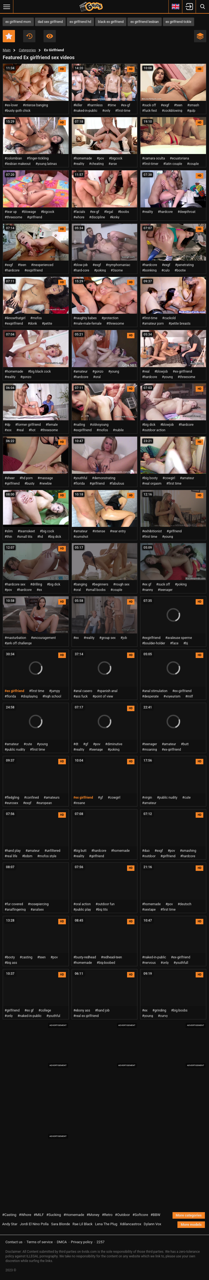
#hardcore (165, 212)
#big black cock (39, 371)
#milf (189, 696)
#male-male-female (87, 323)
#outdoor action (153, 430)
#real (145, 371)
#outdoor (148, 856)
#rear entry (118, 531)
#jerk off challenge (18, 643)
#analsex (37, 909)
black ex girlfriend (111, 22)
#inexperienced (42, 265)
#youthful (80, 478)
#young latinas (46, 164)
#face (174, 643)
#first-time (122, 111)
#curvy (163, 1016)
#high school (51, 696)
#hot (32, 430)
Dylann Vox (152, 1224)
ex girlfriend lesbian (144, 22)
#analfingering (15, 909)
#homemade (82, 158)
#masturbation (15, 638)
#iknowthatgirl (15, 318)
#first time (173, 483)
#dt (75, 744)
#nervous (149, 963)
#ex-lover (11, 105)
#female (52, 425)
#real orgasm (151, 483)
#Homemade (73, 1215)
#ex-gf (125, 105)
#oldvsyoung (99, 425)
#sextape (148, 909)
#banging (80, 584)
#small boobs (96, 590)
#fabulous (116, 483)
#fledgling (12, 797)
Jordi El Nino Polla (34, 1224)
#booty (10, 957)
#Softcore (140, 1215)
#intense (99, 531)
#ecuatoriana (179, 158)
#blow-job (80, 265)
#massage (45, 478)
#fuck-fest (149, 111)
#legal (108, 212)
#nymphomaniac (118, 265)
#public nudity (15, 749)
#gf (85, 744)
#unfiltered (52, 851)
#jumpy (54, 691)
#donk (32, 323)
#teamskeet (26, 531)
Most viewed (49, 36)
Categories (27, 50)
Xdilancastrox (130, 1224)
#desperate (150, 696)
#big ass (11, 963)
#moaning (149, 749)
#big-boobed (106, 963)
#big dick (148, 425)
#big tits (102, 909)
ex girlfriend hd (80, 22)
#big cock (47, 531)
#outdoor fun (105, 904)
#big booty (150, 478)
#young (113, 371)
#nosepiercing (38, 904)
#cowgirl (168, 478)
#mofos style (46, 856)
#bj (185, 643)
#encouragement (43, 638)
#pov (100, 158)
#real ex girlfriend (86, 1016)
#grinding (159, 1010)
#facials (79, 212)
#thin (8, 537)
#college (45, 1010)
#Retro (107, 1215)
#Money (93, 1215)
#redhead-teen (111, 957)
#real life (11, 856)
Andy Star (9, 1224)
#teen (178, 105)
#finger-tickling (38, 158)
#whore (78, 217)
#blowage (29, 212)
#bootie (180, 270)
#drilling (36, 584)
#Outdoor (122, 1215)
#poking (100, 270)
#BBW (155, 1215)
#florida (79, 483)
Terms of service (40, 1242)
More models (191, 1224)
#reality (78, 164)
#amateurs (52, 797)
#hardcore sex (15, 584)
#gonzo (25, 377)
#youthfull (181, 963)
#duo (146, 851)
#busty (29, 483)
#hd (40, 537)
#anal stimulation (154, 691)
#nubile (118, 430)
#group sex (107, 638)
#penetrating (184, 265)
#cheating (96, 164)
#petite (47, 323)
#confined (31, 797)
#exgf (165, 105)
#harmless (95, 105)
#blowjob (161, 371)
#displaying (29, 696)
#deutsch (184, 904)
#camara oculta (153, 158)
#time (111, 105)
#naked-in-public (85, 111)
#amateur (80, 371)
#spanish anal (107, 691)
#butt (185, 744)
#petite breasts (180, 323)
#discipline (97, 217)
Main (7, 50)
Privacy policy (82, 1242)
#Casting (9, 1215)
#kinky (114, 217)
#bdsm (27, 856)
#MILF (39, 1215)
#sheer (10, 478)
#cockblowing (172, 111)
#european (44, 803)
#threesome (13, 217)
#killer (77, 105)
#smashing (188, 851)
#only (106, 111)
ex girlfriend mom (18, 22)
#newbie (45, 483)
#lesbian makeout (17, 164)
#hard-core (81, 270)
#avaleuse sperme (178, 638)
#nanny (147, 590)
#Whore (25, 1215)
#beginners (100, 584)
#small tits (24, 537)
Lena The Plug (106, 1224)
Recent (29, 36)
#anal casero (82, 691)
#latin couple (172, 164)
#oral (97, 377)
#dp (7, 425)
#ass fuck (80, 696)
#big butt (80, 851)
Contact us (14, 1242)
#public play (82, 909)
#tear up (11, 212)
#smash (193, 105)
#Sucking (53, 1215)
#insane (79, 803)
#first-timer (150, 164)
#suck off (149, 105)
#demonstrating (103, 478)
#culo (165, 270)
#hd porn (26, 478)
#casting (26, 957)
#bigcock (115, 158)
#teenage (96, 749)
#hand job (102, 1010)
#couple (193, 164)
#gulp (191, 111)
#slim (9, 531)
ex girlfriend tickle (178, 22)
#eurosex (11, 803)
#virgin (147, 797)
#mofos (36, 318)
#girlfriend (34, 217)
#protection (110, 318)
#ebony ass (81, 1010)
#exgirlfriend (33, 270)
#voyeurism (172, 696)
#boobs (123, 212)
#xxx (8, 430)
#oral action (82, 904)
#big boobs (179, 1010)
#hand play (13, 851)
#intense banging (35, 105)
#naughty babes (85, 318)
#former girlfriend (28, 425)
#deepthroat (186, 212)
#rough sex (121, 584)
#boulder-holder (153, 643)
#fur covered (14, 904)
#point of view (103, 696)
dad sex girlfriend (50, 22)
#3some (117, 270)
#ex (39, 590)
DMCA (62, 1242)
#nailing (79, 425)
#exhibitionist (152, 531)
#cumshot (80, 537)
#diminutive (113, 744)
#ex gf (146, 584)
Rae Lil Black (82, 1224)
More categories (189, 1215)
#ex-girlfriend (182, 371)
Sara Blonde (60, 1224)
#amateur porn (153, 323)
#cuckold (169, 318)
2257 (100, 1242)
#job (124, 638)
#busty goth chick (17, 111)
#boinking (149, 270)
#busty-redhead (84, 957)
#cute (28, 744)
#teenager (165, 590)
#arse (113, 164)
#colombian (13, 158)
